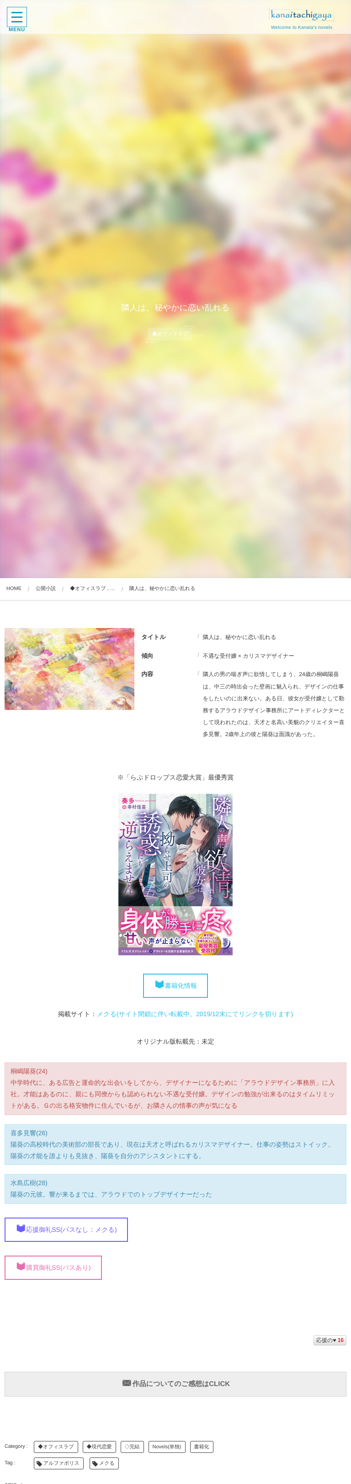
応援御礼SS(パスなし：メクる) (71, 1229)
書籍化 (201, 1447)
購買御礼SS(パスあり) (58, 1267)
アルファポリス (61, 1463)
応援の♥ (330, 1340)
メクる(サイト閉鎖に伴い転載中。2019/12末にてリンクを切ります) (195, 1014)
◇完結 (132, 1447)
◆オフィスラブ (56, 1447)
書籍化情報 (181, 985)
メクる (107, 1463)
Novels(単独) (167, 1447)
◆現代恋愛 (99, 1447)
